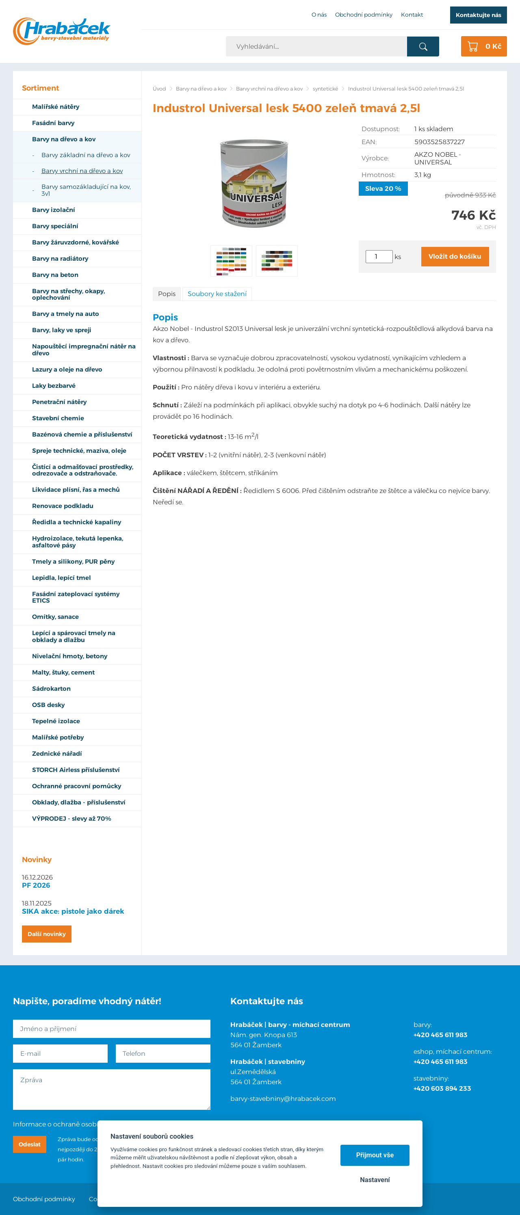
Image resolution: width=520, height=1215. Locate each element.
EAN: (369, 142)
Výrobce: (375, 158)
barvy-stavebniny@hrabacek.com (283, 1099)
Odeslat (30, 1144)
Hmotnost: (378, 175)
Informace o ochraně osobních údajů (71, 1124)
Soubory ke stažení (217, 294)
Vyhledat (423, 46)
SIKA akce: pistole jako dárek (73, 911)
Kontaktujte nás (478, 15)
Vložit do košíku (455, 256)
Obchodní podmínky (44, 1199)
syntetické (325, 89)
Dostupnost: (381, 129)
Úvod (159, 89)
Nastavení (375, 1180)
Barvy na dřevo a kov (201, 89)
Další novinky (47, 934)
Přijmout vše (375, 1155)
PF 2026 (36, 885)
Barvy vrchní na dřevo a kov (269, 89)
